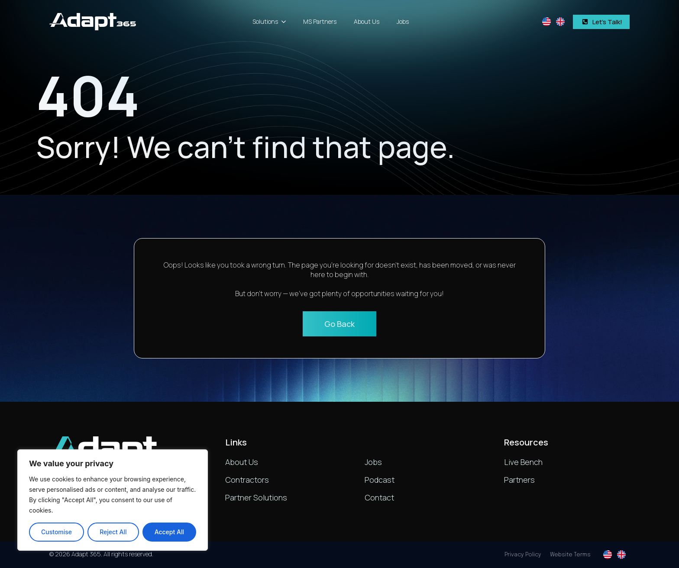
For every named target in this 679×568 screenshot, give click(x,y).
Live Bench (523, 462)
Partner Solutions (256, 497)
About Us (366, 21)
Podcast (379, 479)
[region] (112, 500)
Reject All (113, 532)
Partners (519, 479)
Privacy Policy (522, 555)
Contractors (247, 479)
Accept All (169, 532)
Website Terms (570, 555)
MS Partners (319, 21)
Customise (56, 532)
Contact (379, 497)
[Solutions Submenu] (286, 21)
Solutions (265, 21)
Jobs (403, 21)
